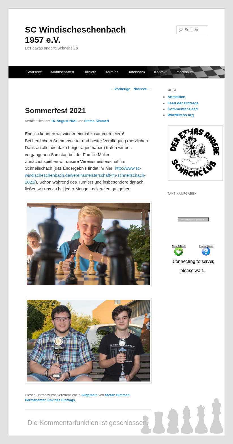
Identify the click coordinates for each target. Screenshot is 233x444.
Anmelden (176, 97)
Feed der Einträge (183, 103)
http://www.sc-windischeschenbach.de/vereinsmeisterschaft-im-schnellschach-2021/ (85, 175)
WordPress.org (181, 115)
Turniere (90, 72)
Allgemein (89, 395)
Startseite (34, 72)
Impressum (185, 72)
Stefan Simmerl (96, 121)
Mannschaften (62, 72)
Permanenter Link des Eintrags (50, 400)
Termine (111, 72)
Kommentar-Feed (183, 109)
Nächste (142, 89)
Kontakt (160, 72)
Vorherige (120, 89)
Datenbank (136, 72)
